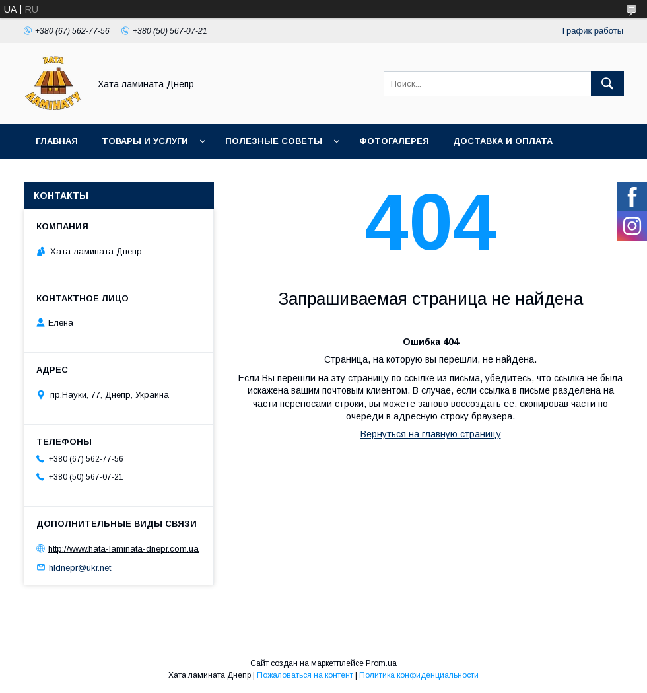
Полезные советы (273, 141)
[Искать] (607, 83)
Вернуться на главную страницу (430, 434)
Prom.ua (381, 663)
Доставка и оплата (503, 141)
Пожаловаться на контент (305, 675)
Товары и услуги (145, 141)
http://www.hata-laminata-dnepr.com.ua (123, 549)
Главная (57, 141)
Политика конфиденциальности (419, 675)
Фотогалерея (394, 141)
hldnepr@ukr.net (80, 567)
